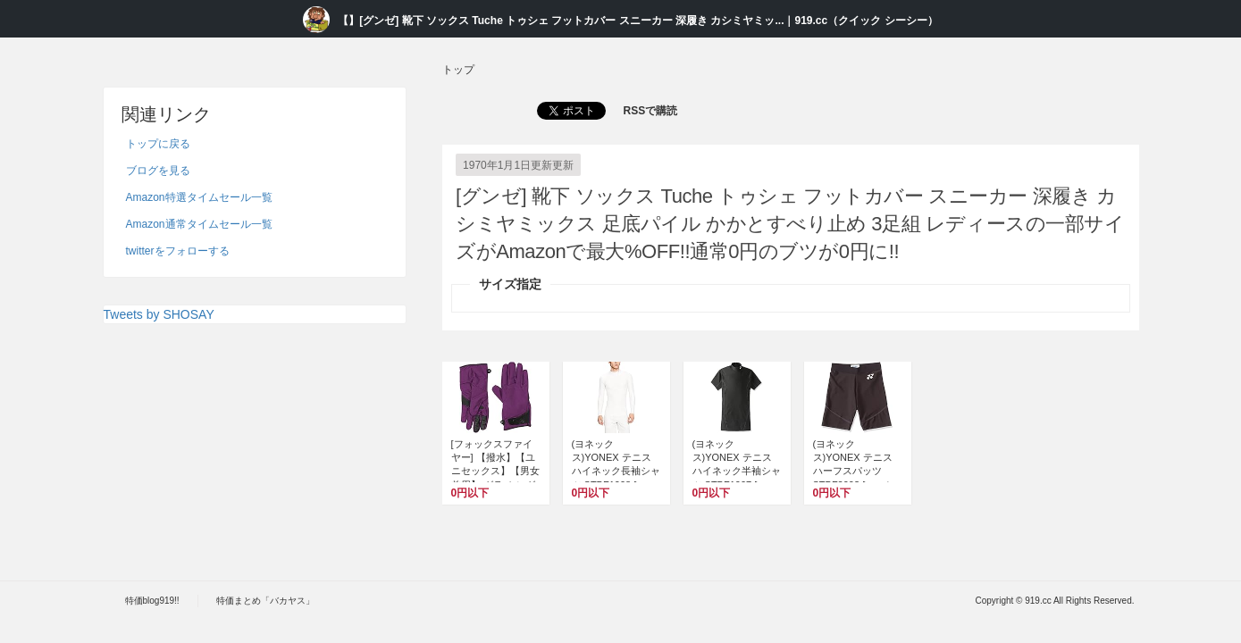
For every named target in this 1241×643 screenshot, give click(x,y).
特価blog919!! (152, 600)
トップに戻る (158, 144)
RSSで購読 (651, 110)
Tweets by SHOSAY (159, 314)
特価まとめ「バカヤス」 (265, 600)
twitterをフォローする (178, 251)
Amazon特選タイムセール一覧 (199, 197)
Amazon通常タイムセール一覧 (199, 224)
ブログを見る (158, 170)
